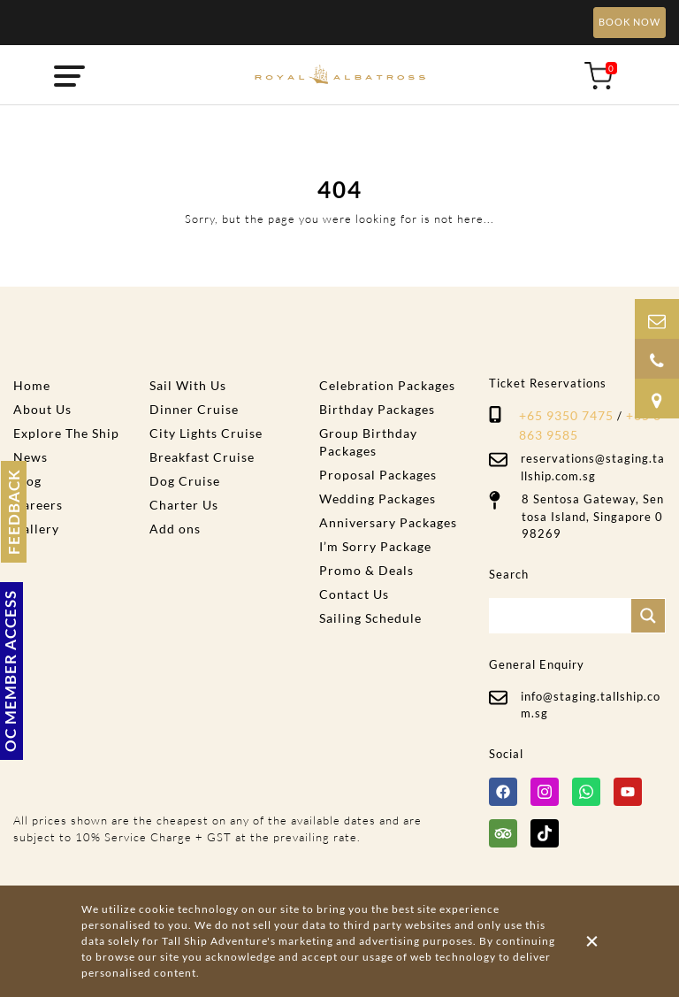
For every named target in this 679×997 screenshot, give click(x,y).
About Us (42, 409)
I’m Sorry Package (375, 546)
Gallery (36, 528)
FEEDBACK (13, 512)
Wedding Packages (377, 498)
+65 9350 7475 (566, 415)
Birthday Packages (377, 409)
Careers (38, 504)
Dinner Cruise (194, 409)
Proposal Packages (378, 474)
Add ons (175, 528)
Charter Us (183, 504)
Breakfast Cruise (202, 456)
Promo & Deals (366, 570)
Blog (27, 480)
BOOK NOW (629, 21)
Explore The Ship (66, 433)
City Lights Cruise (206, 433)
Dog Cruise (184, 480)
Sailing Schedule (370, 617)
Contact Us (354, 594)
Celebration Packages (387, 385)
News (30, 456)
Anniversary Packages (388, 522)
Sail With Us (187, 385)
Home (31, 385)
